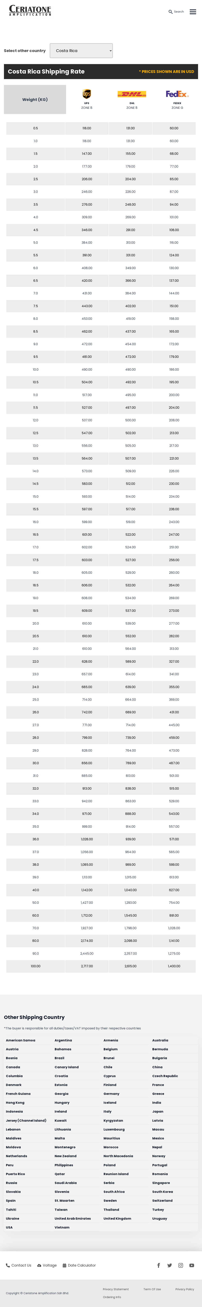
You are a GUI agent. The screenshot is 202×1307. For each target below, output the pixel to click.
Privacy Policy (185, 1289)
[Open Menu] (193, 12)
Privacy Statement (116, 1289)
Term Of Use (152, 1289)
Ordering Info (112, 1297)
